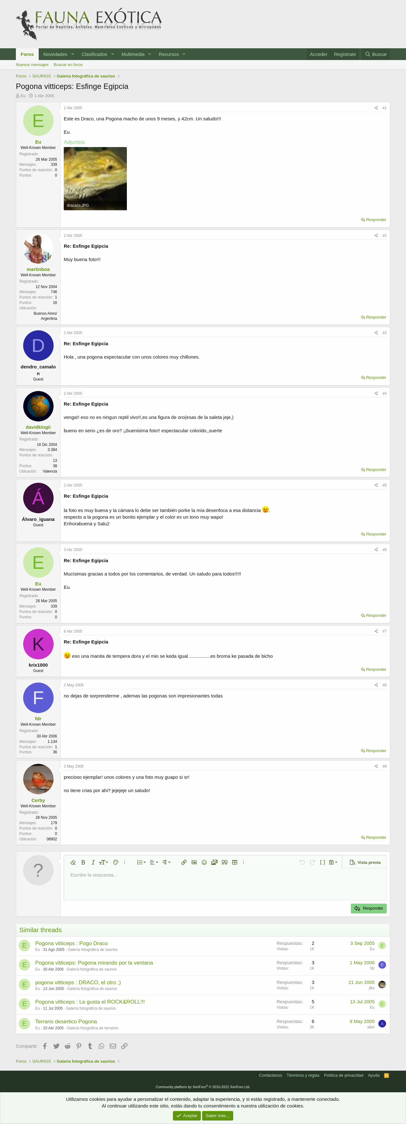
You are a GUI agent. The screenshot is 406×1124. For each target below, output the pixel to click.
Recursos (169, 54)
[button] (72, 54)
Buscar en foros (68, 64)
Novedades (55, 54)
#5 (385, 485)
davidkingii (38, 427)
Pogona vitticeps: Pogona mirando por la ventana (94, 963)
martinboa (38, 269)
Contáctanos (270, 1075)
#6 (385, 550)
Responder (376, 219)
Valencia (50, 471)
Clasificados (94, 54)
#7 (385, 631)
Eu (23, 95)
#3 (385, 333)
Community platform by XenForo (203, 1087)
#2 (385, 235)
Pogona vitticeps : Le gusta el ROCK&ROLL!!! (90, 1002)
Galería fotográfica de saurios (92, 949)
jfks (372, 988)
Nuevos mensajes (32, 64)
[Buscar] (376, 54)
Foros (27, 54)
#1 (385, 108)
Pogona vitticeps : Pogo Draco (71, 943)
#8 (385, 685)
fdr (38, 718)
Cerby (38, 800)
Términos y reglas (303, 1075)
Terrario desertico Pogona (66, 1022)
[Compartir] (376, 108)
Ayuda (374, 1075)
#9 (385, 766)
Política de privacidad (343, 1075)
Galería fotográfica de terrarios (92, 1028)
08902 (52, 839)
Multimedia (133, 54)
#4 (385, 393)
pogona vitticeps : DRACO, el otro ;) (78, 982)
